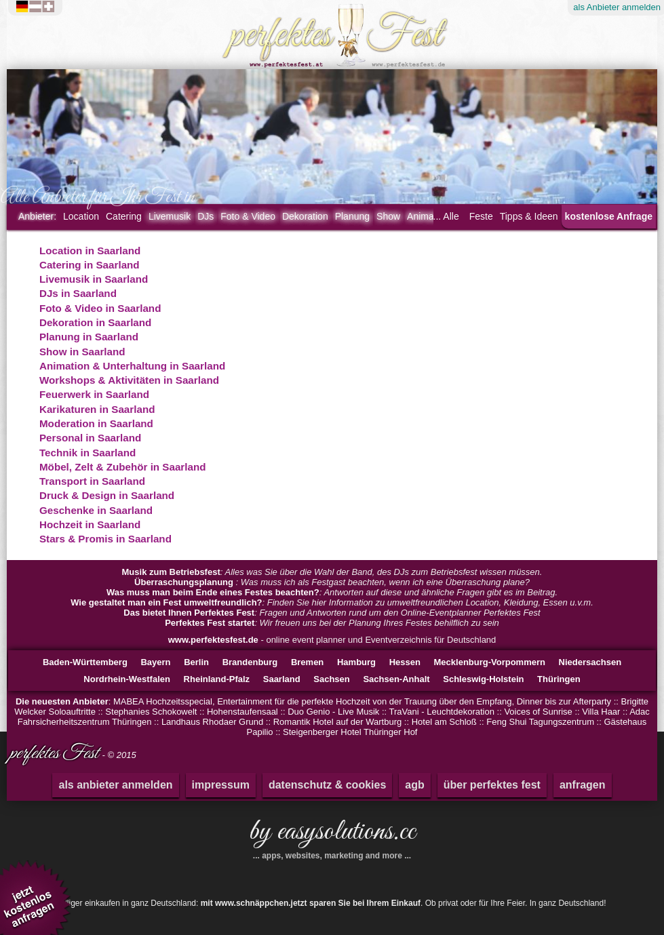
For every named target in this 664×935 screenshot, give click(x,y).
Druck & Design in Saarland (106, 495)
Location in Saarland (89, 250)
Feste (481, 216)
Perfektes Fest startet (209, 623)
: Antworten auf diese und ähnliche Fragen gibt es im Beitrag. (332, 592)
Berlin (196, 662)
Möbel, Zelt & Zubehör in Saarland (122, 467)
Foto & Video (247, 216)
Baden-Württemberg (85, 662)
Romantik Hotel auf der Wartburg (337, 722)
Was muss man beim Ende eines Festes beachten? (212, 592)
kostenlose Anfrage (608, 216)
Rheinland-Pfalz (217, 679)
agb (414, 785)
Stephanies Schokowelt (151, 712)
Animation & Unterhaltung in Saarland (132, 366)
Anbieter (37, 216)
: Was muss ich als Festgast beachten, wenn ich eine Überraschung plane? (332, 582)
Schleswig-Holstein (483, 679)
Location (81, 216)
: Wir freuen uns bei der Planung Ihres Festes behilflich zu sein (332, 623)
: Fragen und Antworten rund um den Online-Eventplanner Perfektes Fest (331, 613)
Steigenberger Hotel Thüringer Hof (350, 732)
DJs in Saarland (78, 293)
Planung (352, 216)
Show (388, 216)
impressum (221, 785)
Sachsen (331, 679)
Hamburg (356, 662)
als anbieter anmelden (115, 785)
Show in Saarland (82, 351)
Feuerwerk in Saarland (94, 394)
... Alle (446, 216)
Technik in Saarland (87, 452)
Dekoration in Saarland (95, 322)
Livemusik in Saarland (93, 279)
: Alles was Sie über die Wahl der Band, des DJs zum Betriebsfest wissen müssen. (332, 572)
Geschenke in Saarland (96, 510)
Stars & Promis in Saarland (105, 538)
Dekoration (305, 216)
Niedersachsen (590, 662)
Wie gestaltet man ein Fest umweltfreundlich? (166, 602)
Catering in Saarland (89, 265)
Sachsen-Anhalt (396, 679)
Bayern (155, 662)
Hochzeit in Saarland (89, 524)
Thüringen (559, 679)
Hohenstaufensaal (242, 712)
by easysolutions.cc (332, 836)
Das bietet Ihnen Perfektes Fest (188, 613)
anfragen (583, 785)
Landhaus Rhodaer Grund (212, 722)
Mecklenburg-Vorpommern (489, 662)
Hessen (405, 662)
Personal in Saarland (90, 437)
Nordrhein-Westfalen (126, 679)
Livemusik (170, 216)
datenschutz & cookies (327, 785)
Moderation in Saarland (96, 423)
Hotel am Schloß (444, 722)
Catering (124, 216)
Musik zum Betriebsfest (171, 572)
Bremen (307, 662)
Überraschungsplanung (185, 582)
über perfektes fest (492, 785)
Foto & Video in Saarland (100, 308)
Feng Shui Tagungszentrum (540, 722)
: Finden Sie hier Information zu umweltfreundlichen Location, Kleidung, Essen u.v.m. (332, 602)
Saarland (281, 679)
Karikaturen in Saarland (97, 409)
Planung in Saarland (88, 336)
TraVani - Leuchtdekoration (441, 712)
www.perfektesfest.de (213, 640)
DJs (205, 216)
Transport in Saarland (92, 481)
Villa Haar (601, 712)
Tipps (529, 216)
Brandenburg (250, 662)
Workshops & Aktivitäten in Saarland (129, 380)
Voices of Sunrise (538, 712)
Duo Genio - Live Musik (333, 712)
